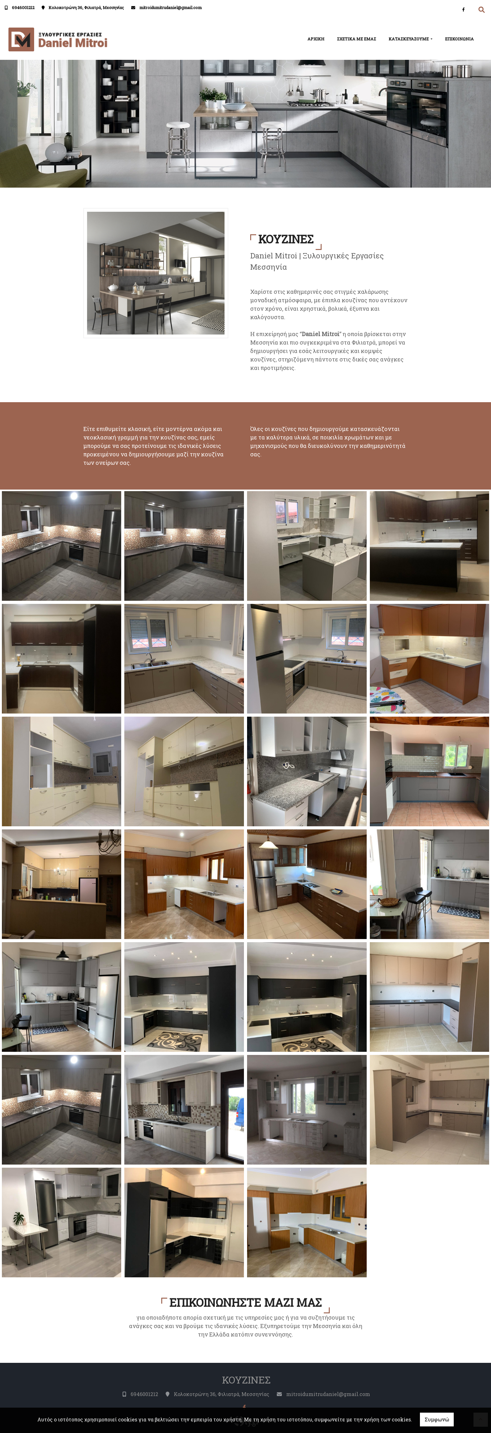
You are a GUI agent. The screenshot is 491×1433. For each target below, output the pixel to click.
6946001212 (23, 7)
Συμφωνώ (437, 1419)
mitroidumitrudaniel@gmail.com (170, 7)
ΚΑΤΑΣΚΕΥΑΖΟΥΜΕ (409, 38)
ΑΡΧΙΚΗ (316, 38)
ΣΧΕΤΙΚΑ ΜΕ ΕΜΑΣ (356, 38)
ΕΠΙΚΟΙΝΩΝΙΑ (459, 38)
